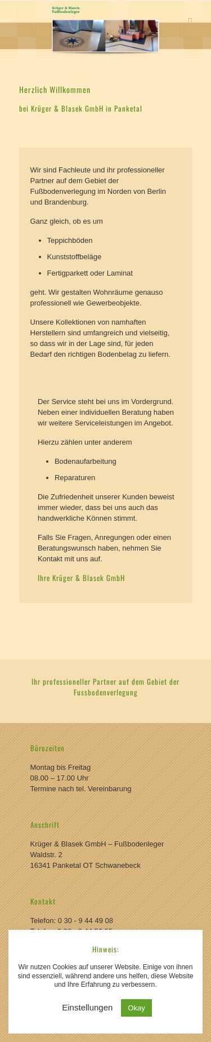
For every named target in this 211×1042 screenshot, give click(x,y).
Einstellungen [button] (87, 1007)
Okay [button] (136, 1008)
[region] (105, 28)
